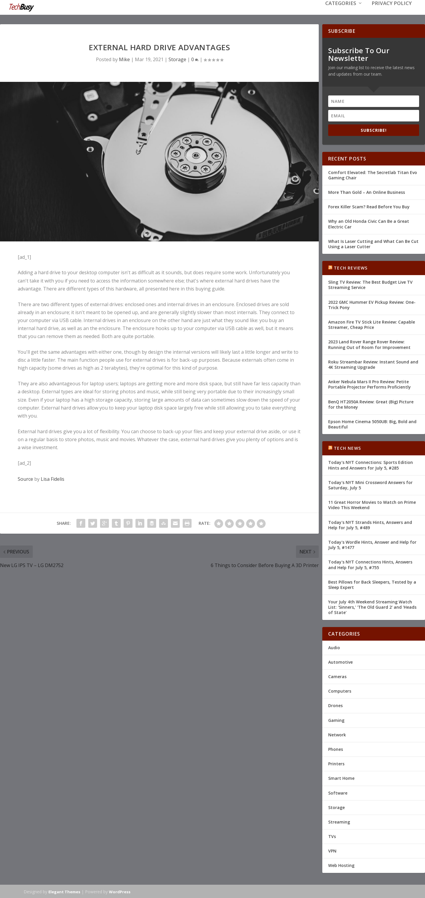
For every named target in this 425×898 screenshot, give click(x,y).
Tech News (347, 447)
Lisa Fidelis (52, 478)
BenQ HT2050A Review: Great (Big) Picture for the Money (370, 403)
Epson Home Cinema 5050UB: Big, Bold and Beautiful (372, 423)
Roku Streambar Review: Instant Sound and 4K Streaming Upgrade (373, 363)
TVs (332, 836)
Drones (335, 705)
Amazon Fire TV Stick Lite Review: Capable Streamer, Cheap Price (371, 324)
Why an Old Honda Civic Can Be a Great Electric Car (368, 223)
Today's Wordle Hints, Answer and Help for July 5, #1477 (372, 544)
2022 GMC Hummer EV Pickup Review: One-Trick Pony (372, 304)
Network (337, 734)
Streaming (339, 821)
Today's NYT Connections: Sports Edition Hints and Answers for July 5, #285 (370, 464)
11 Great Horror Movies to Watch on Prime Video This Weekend (372, 504)
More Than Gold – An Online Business (366, 191)
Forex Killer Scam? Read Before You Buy (369, 206)
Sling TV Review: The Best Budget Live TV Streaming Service (370, 284)
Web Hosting (341, 865)
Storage (177, 59)
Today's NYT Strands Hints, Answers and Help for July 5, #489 (370, 524)
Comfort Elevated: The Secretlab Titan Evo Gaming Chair (372, 174)
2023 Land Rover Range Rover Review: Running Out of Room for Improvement (369, 343)
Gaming (336, 719)
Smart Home (341, 777)
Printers (336, 763)
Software (337, 792)
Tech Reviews (350, 267)
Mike (124, 59)
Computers (339, 690)
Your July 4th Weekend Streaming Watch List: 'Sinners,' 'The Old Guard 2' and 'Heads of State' (372, 606)
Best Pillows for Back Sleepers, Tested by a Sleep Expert (372, 584)
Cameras (337, 676)
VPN (332, 850)
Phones (335, 748)
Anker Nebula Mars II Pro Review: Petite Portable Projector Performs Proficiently (369, 383)
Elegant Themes (64, 891)
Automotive (340, 661)
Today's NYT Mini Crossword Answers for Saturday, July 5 (370, 484)
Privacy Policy (392, 12)
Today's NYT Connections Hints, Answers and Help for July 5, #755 (370, 563)
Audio (334, 647)
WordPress (119, 891)
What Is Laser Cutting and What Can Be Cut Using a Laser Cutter (373, 243)
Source (25, 478)
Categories (340, 12)
